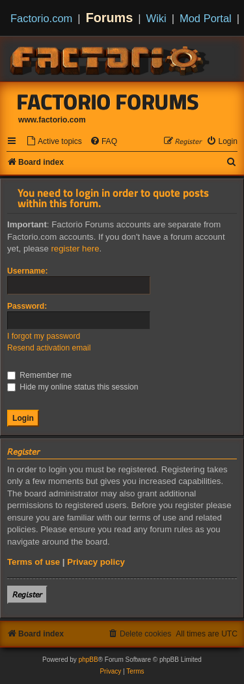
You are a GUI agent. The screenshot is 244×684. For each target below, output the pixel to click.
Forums (109, 17)
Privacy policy (96, 562)
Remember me (39, 375)
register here (75, 248)
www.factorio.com (52, 119)
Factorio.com (41, 18)
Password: (27, 306)
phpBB (88, 659)
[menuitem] (54, 141)
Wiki (156, 18)
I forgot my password (43, 336)
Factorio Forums (108, 101)
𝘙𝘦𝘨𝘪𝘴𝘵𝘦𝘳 (27, 594)
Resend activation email (48, 347)
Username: (27, 271)
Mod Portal (206, 18)
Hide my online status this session (73, 387)
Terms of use (33, 562)
